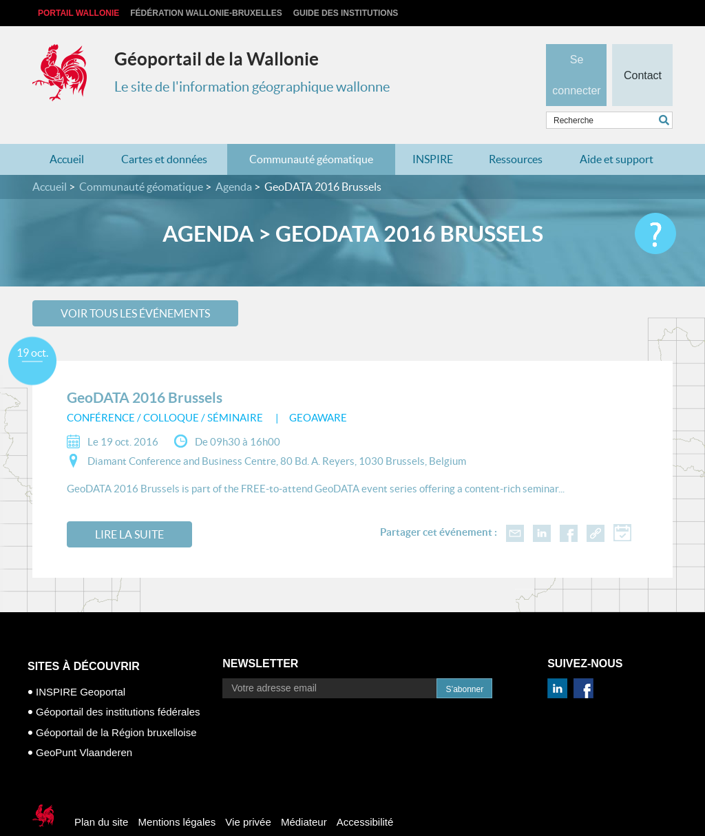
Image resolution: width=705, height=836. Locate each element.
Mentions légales (177, 795)
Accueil (67, 132)
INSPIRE (432, 132)
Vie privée (248, 795)
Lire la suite (129, 507)
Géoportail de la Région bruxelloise (116, 705)
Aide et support (616, 132)
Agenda (233, 160)
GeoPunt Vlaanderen (84, 725)
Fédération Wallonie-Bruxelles (206, 13)
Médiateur (304, 795)
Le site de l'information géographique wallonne (252, 86)
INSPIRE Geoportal (80, 665)
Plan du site (101, 795)
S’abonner (464, 662)
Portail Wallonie (78, 13)
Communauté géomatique (311, 132)
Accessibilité (365, 795)
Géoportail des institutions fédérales (118, 685)
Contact (642, 52)
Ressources (516, 132)
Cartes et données (164, 132)
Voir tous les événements (135, 286)
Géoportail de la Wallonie (216, 59)
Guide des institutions (346, 13)
